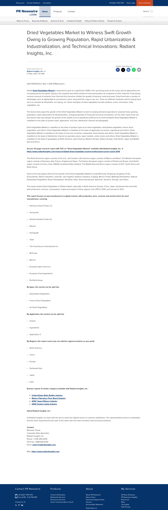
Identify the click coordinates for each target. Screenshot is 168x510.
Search (148, 11)
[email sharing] (139, 70)
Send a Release (145, 3)
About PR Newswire (93, 495)
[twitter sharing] (123, 70)
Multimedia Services (57, 497)
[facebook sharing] (118, 70)
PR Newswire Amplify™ (129, 497)
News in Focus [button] (23, 20)
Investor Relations (33, 3)
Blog (123, 502)
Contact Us (20, 502)
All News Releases (128, 495)
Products (58, 11)
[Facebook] (19, 505)
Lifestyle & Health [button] (74, 20)
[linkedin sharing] (128, 70)
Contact (71, 11)
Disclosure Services (57, 499)
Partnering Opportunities (95, 499)
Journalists (47, 3)
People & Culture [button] (114, 20)
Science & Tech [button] (57, 20)
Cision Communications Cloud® (62, 502)
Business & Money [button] (40, 20)
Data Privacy (125, 507)
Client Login (130, 3)
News (45, 11)
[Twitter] (16, 505)
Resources (20, 3)
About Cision (90, 497)
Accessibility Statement (94, 504)
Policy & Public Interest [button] (94, 20)
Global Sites (91, 508)
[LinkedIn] (22, 505)
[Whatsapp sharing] (134, 70)
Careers (89, 502)
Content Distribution (57, 495)
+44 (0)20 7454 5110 (116, 3)
